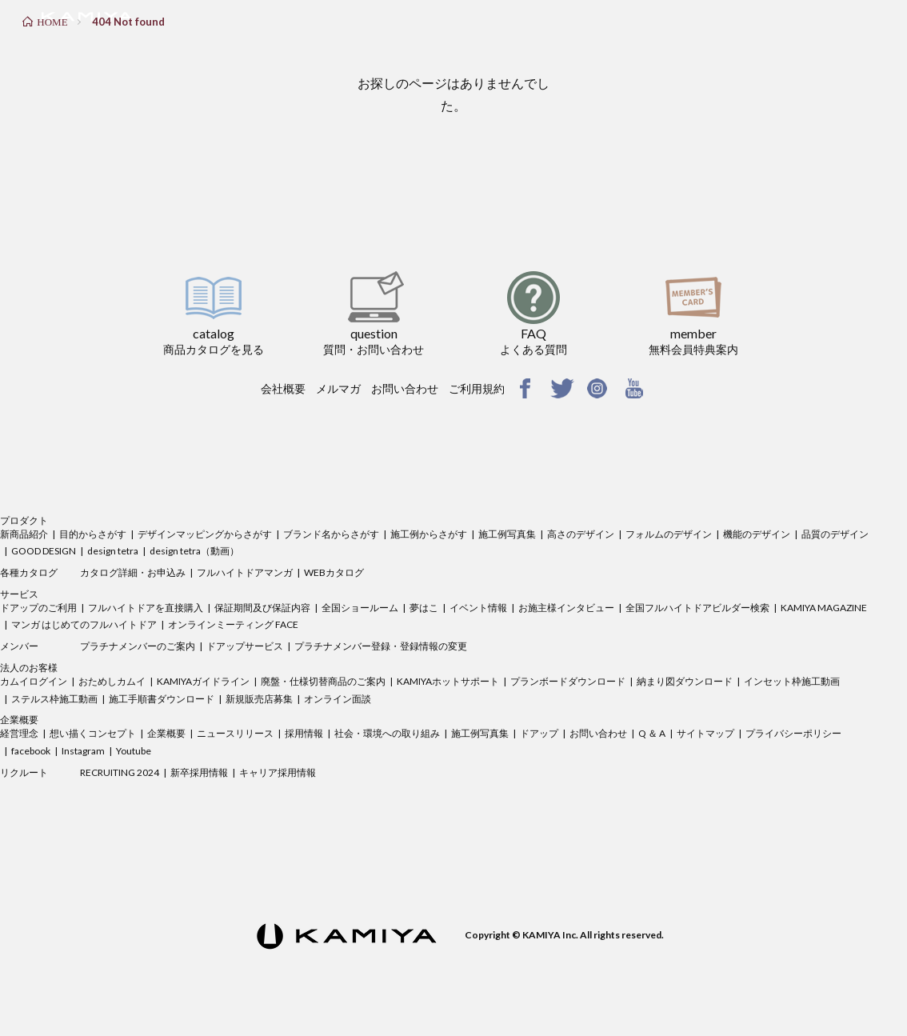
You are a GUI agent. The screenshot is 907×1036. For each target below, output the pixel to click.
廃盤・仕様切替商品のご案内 (323, 681)
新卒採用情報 (199, 772)
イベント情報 (478, 608)
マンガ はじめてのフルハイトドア (84, 624)
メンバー (19, 646)
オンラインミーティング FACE (233, 624)
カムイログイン (33, 681)
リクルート (24, 772)
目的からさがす (92, 534)
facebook (30, 751)
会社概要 (283, 388)
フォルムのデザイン (668, 534)
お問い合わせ (404, 388)
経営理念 (19, 733)
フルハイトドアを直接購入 (145, 608)
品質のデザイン (835, 534)
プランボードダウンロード (567, 681)
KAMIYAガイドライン (203, 681)
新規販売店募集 (259, 699)
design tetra (112, 551)
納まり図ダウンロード (685, 681)
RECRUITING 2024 (119, 772)
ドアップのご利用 (38, 608)
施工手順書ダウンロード (161, 699)
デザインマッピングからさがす (205, 534)
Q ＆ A (651, 733)
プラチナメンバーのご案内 (137, 646)
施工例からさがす (428, 534)
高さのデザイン (580, 534)
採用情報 (304, 733)
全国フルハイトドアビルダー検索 (697, 608)
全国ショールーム (360, 608)
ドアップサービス (244, 646)
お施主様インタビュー (566, 608)
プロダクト (24, 520)
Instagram (83, 751)
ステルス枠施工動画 (54, 699)
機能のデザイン (756, 534)
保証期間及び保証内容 (262, 608)
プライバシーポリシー (793, 733)
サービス (19, 594)
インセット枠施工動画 (792, 681)
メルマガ (338, 388)
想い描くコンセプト (93, 733)
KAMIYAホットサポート (448, 681)
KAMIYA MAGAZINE (824, 608)
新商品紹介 (24, 534)
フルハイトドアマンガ (245, 572)
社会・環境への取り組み (387, 733)
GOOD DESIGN (43, 551)
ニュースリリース (235, 733)
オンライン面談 (337, 699)
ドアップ (539, 733)
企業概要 (19, 720)
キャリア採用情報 (277, 772)
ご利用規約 (477, 388)
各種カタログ (29, 572)
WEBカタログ (334, 572)
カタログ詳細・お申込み (133, 572)
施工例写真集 (507, 534)
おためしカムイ (112, 681)
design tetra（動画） (194, 551)
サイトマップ (705, 733)
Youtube (133, 751)
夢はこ (424, 608)
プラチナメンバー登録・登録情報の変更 (380, 646)
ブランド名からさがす (331, 534)
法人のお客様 (29, 668)
